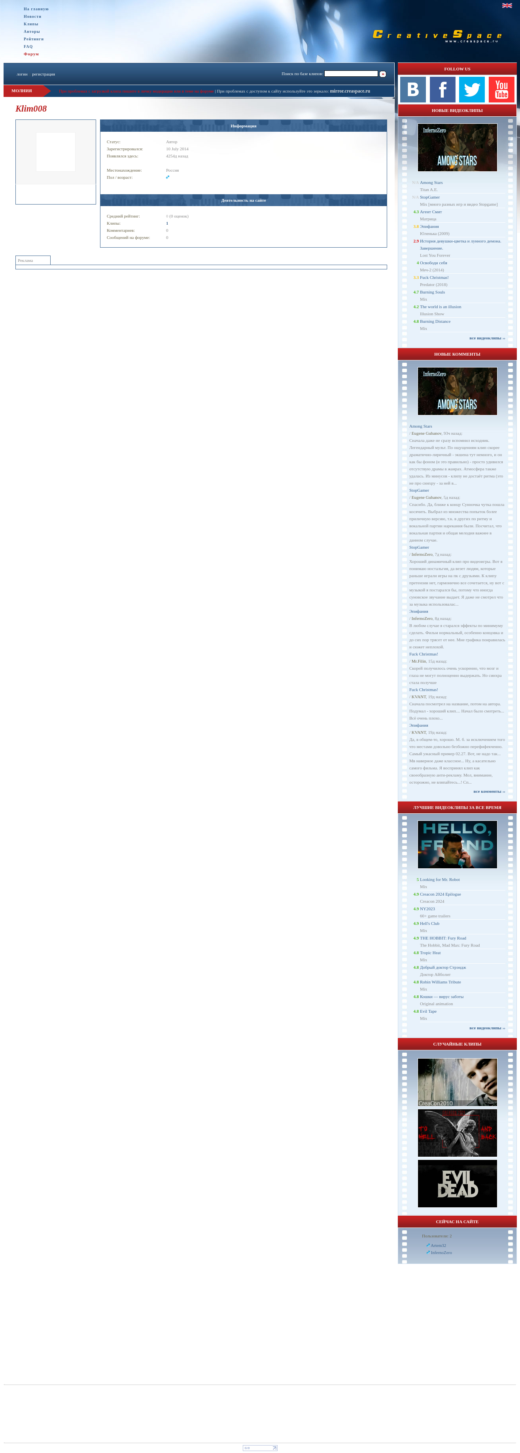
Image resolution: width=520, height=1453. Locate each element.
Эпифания (429, 226)
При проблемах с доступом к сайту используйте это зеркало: (273, 91)
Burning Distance (435, 321)
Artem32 (438, 1245)
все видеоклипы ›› (487, 337)
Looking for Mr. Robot (440, 879)
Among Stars (431, 182)
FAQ (28, 46)
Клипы (31, 24)
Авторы (32, 31)
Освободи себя (433, 262)
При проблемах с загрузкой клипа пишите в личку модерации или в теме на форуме (136, 91)
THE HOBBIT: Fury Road (443, 938)
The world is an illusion (440, 306)
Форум (31, 53)
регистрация (43, 74)
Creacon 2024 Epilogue (440, 894)
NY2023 (427, 908)
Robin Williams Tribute (440, 981)
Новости (33, 16)
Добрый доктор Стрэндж (443, 967)
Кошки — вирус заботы (441, 996)
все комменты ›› (489, 791)
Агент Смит (431, 211)
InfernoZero (422, 554)
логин (22, 74)
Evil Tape (428, 1011)
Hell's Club (429, 923)
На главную (36, 9)
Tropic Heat (430, 952)
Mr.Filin (419, 661)
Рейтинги (34, 39)
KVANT (419, 696)
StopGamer (430, 197)
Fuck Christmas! (434, 277)
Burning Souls (432, 292)
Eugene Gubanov (426, 433)
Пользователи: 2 (437, 1235)
